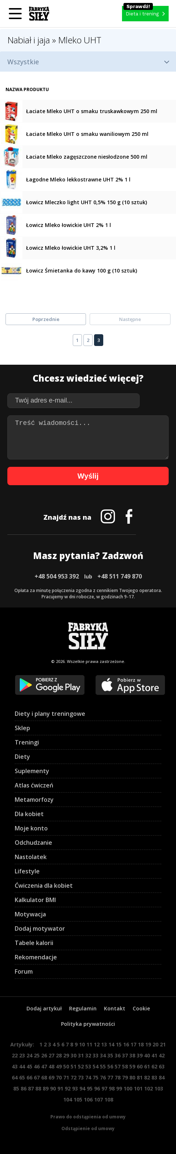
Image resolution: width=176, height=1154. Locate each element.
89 (46, 1088)
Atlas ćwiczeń (34, 785)
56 (110, 1066)
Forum (24, 971)
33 (95, 1055)
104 (67, 1099)
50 (66, 1066)
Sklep (22, 728)
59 (132, 1066)
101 (138, 1088)
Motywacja (30, 914)
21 (163, 1044)
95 (90, 1088)
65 (22, 1077)
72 (73, 1077)
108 (108, 1099)
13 (104, 1044)
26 (44, 1055)
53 (88, 1066)
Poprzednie (46, 319)
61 (147, 1066)
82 (147, 1077)
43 (15, 1066)
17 (133, 1044)
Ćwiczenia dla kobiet (44, 885)
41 (154, 1055)
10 (82, 1044)
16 (126, 1044)
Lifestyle (27, 871)
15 (119, 1044)
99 (119, 1088)
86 (23, 1088)
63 (162, 1066)
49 (59, 1066)
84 (162, 1077)
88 (38, 1088)
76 (103, 1077)
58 (125, 1066)
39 (140, 1055)
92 (68, 1088)
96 (97, 1088)
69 (51, 1077)
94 (82, 1088)
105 (77, 1099)
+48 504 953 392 (57, 576)
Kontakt (114, 1008)
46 (37, 1066)
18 (141, 1044)
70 (59, 1077)
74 (88, 1077)
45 (29, 1066)
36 (118, 1055)
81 (140, 1077)
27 (51, 1055)
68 (44, 1077)
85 (16, 1088)
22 (15, 1055)
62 (154, 1066)
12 (97, 1044)
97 (104, 1088)
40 (147, 1055)
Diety (22, 757)
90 (53, 1088)
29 (66, 1055)
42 (162, 1055)
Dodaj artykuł (44, 1008)
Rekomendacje (36, 957)
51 (73, 1066)
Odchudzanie (33, 843)
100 (127, 1088)
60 (140, 1066)
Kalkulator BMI (35, 900)
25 (37, 1055)
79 (125, 1077)
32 (88, 1055)
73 (81, 1077)
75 (95, 1077)
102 (148, 1088)
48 (51, 1066)
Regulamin (83, 1008)
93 (75, 1088)
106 (88, 1099)
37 (125, 1055)
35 (110, 1055)
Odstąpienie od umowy (88, 1128)
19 (148, 1044)
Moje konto (31, 828)
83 (154, 1077)
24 (29, 1055)
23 (22, 1055)
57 (118, 1066)
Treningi (27, 742)
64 (15, 1077)
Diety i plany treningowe (50, 714)
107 (98, 1099)
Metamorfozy (34, 800)
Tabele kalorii (34, 943)
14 (111, 1044)
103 (158, 1088)
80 (132, 1077)
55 (103, 1066)
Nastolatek (31, 857)
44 (22, 1066)
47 (44, 1066)
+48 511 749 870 (119, 576)
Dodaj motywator (40, 928)
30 (73, 1055)
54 (95, 1066)
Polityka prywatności (88, 1023)
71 (66, 1077)
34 (103, 1055)
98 (112, 1088)
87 (31, 1088)
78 (118, 1077)
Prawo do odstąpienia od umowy (88, 1117)
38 (132, 1055)
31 (81, 1055)
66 (29, 1077)
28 (59, 1055)
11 (89, 1044)
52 (81, 1066)
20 (155, 1044)
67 (37, 1077)
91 (60, 1088)
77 (110, 1077)
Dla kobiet (29, 814)
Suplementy (32, 771)
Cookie (141, 1008)
